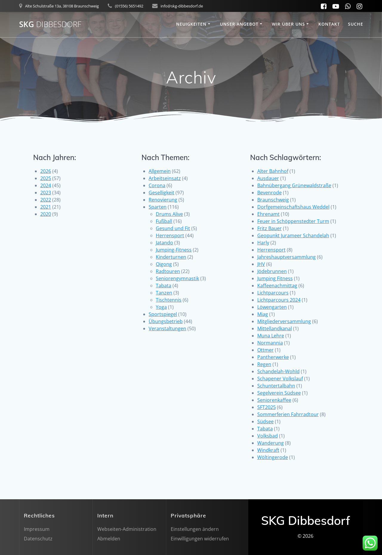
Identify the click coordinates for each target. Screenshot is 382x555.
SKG (50, 24)
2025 (45, 178)
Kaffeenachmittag (277, 285)
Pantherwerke (273, 357)
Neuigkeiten (191, 24)
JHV (261, 264)
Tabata (163, 285)
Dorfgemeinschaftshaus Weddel (293, 207)
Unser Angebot (239, 24)
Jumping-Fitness (174, 250)
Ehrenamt (268, 214)
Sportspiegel (163, 314)
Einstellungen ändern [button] (195, 529)
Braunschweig (273, 199)
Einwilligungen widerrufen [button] (200, 538)
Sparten (158, 207)
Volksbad (267, 435)
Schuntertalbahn (276, 385)
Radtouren (168, 271)
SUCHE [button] (355, 24)
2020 (45, 214)
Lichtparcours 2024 (279, 300)
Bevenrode (269, 192)
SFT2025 (266, 407)
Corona (157, 185)
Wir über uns (288, 24)
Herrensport (170, 235)
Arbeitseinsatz (165, 178)
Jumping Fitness (275, 278)
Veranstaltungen (167, 328)
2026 (45, 171)
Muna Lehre (270, 335)
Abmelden (108, 538)
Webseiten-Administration (126, 529)
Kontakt (329, 24)
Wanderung (270, 443)
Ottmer (265, 350)
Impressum (37, 529)
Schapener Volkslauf (280, 378)
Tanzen (164, 292)
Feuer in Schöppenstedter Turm (293, 221)
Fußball (164, 221)
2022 (45, 199)
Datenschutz (38, 538)
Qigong (164, 264)
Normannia (270, 342)
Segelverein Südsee (279, 393)
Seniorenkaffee (274, 400)
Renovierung (163, 199)
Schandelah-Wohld (278, 371)
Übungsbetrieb (166, 321)
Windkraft (268, 450)
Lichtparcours (273, 292)
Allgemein (160, 171)
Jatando (164, 242)
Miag (262, 314)
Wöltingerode (272, 457)
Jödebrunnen (272, 271)
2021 (45, 207)
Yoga (161, 307)
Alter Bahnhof (272, 171)
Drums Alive (169, 214)
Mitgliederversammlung (284, 321)
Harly (263, 242)
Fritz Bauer (269, 228)
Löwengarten (272, 307)
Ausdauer (268, 178)
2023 (45, 192)
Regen (264, 364)
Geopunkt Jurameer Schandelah (293, 235)
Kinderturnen (171, 257)
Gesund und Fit (173, 228)
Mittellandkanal (274, 328)
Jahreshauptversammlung (286, 257)
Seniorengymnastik (177, 278)
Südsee (265, 421)
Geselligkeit (161, 192)
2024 (45, 185)
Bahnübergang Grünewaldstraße (294, 185)
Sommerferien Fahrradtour (288, 414)
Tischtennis (168, 300)
